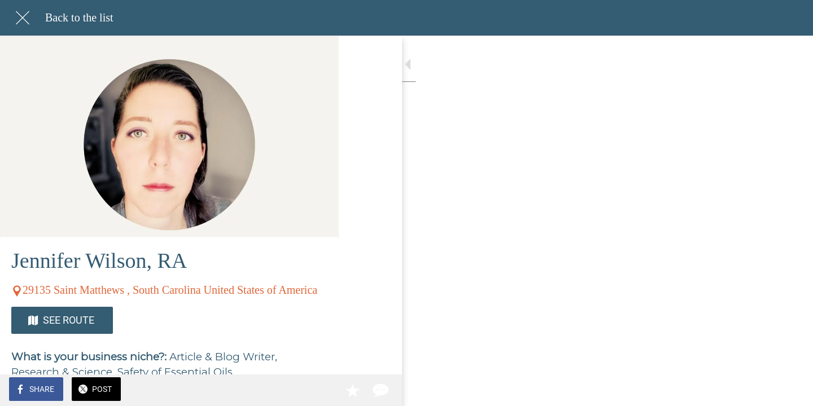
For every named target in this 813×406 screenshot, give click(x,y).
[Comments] (316, 390)
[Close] (22, 18)
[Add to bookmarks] (289, 390)
